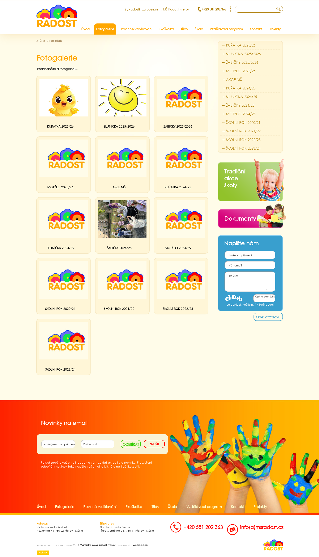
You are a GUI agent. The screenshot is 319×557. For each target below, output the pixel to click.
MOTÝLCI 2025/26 (60, 187)
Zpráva (246, 281)
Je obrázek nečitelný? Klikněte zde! (250, 304)
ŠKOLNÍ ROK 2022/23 (178, 308)
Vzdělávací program (204, 506)
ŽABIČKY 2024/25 (119, 248)
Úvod (42, 41)
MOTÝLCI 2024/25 (178, 248)
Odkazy (43, 552)
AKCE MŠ (119, 187)
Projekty (260, 506)
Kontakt (237, 506)
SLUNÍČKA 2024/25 (60, 248)
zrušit (154, 444)
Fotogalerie (56, 40)
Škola (172, 506)
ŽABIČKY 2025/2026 (177, 126)
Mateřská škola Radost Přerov (97, 545)
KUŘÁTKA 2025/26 (60, 126)
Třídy (155, 506)
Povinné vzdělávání (99, 506)
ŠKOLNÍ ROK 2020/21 (60, 308)
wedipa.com (140, 545)
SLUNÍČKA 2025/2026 (119, 126)
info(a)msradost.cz (261, 527)
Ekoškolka (134, 506)
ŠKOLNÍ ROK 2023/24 (60, 369)
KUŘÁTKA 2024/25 (178, 187)
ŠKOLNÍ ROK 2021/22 (119, 308)
